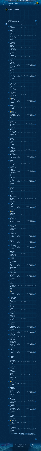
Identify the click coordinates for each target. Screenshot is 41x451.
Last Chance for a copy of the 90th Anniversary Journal (13, 179)
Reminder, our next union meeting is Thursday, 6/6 (13, 284)
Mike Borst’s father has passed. (12, 162)
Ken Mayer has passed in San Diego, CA (13, 114)
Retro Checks (12, 240)
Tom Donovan (18, 28)
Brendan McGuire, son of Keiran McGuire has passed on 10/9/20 (13, 47)
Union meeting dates (12, 415)
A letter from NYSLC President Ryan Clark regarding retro (13, 360)
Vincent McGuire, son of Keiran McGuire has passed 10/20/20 (13, 35)
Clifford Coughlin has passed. (13, 326)
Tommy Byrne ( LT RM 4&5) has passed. (13, 132)
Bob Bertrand (12, 26)
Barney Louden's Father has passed (13, 100)
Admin (18, 336)
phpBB (19, 444)
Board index (12, 5)
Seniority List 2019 (12, 335)
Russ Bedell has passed (13, 383)
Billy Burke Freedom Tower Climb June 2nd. (13, 300)
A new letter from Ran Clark (13, 351)
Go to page (9, 21)
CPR (11, 330)
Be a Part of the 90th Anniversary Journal (13, 227)
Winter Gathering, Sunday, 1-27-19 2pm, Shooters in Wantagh (13, 390)
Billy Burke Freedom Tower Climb (13, 275)
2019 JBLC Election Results (12, 189)
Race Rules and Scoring (12, 213)
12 (16, 21)
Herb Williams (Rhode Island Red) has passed (13, 252)
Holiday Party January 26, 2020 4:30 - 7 (13, 123)
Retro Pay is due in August (13, 308)
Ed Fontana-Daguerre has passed (13, 94)
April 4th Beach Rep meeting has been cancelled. (13, 342)
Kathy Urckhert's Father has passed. (13, 428)
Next (18, 21)
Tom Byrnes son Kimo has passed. (13, 156)
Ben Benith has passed (13, 246)
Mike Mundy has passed (13, 107)
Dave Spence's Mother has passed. (13, 149)
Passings (12, 29)
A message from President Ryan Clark (13, 408)
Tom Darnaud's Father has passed (13, 400)
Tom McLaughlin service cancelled (13, 197)
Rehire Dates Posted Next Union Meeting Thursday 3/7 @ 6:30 (13, 373)
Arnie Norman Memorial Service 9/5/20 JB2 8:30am (13, 64)
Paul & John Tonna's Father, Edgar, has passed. (13, 140)
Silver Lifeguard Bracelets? (13, 55)
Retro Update (12, 292)
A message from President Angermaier (13, 170)
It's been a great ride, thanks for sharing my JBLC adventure (13, 317)
